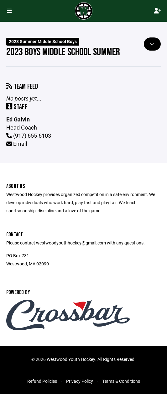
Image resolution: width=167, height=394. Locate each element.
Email (16, 143)
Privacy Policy (79, 381)
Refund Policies (42, 381)
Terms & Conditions (121, 381)
